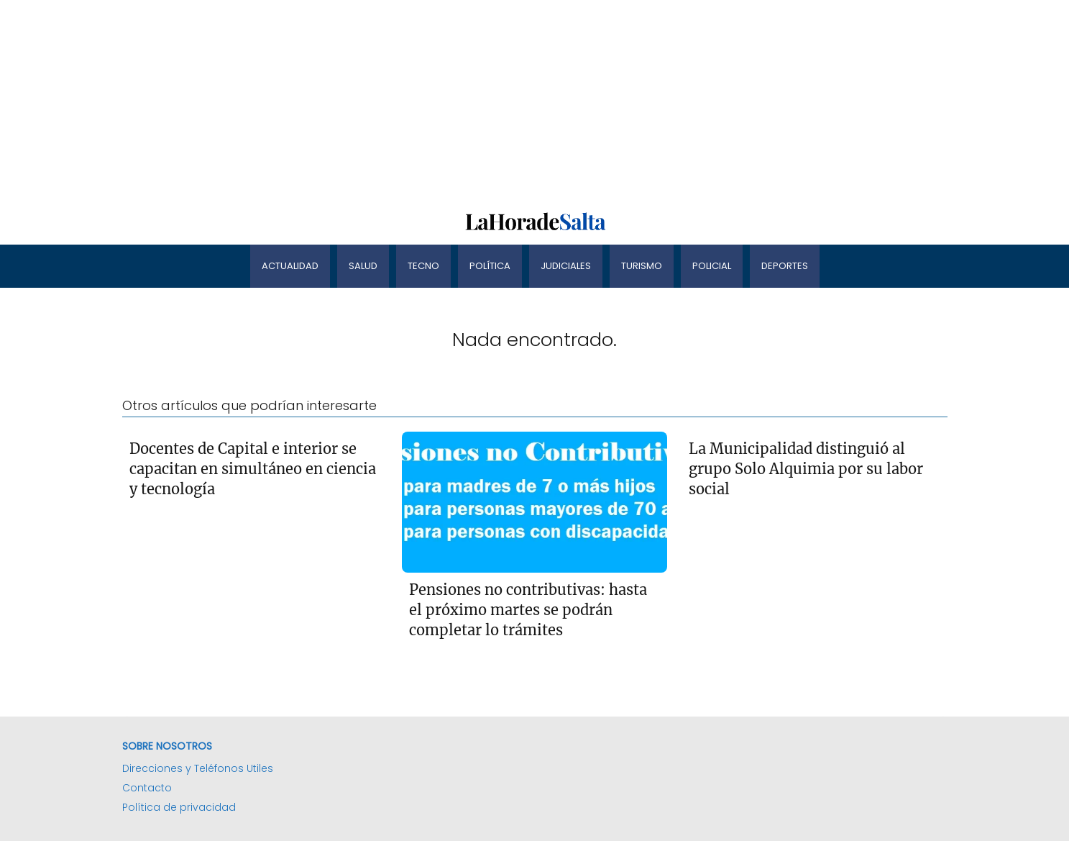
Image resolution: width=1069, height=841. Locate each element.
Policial (711, 266)
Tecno (423, 266)
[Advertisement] (431, 100)
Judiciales (566, 266)
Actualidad (290, 266)
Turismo (641, 266)
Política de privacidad (179, 807)
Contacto (147, 788)
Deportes (784, 266)
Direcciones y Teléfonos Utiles (197, 768)
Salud (363, 266)
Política (489, 266)
